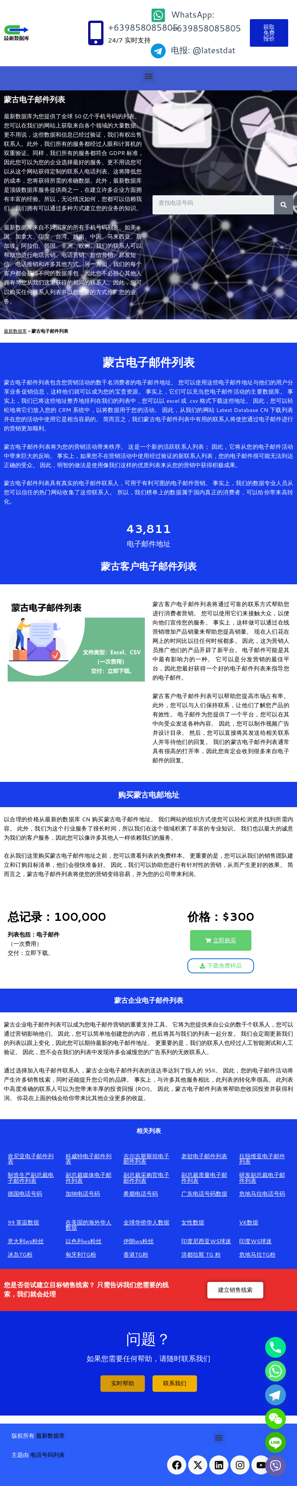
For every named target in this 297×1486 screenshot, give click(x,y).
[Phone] (275, 1347)
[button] (148, 76)
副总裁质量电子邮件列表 (204, 1178)
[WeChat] (275, 1418)
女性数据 (192, 1222)
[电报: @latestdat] (158, 51)
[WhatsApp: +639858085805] (158, 15)
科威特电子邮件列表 (89, 1159)
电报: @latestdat (203, 50)
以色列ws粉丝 (84, 1241)
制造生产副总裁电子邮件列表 (31, 1178)
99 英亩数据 (23, 1222)
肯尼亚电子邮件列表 (31, 1159)
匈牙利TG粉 (81, 1255)
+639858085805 (143, 27)
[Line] (275, 1442)
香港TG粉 (135, 1255)
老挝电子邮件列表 (204, 1156)
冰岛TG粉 (20, 1255)
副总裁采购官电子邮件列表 (146, 1178)
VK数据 (248, 1222)
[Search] (283, 204)
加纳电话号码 (83, 1194)
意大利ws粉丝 (26, 1241)
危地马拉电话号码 (262, 1194)
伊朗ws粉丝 (138, 1241)
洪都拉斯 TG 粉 (201, 1255)
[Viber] (275, 1466)
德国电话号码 (25, 1194)
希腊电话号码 (140, 1194)
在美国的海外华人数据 (89, 1225)
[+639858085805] (96, 33)
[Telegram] (275, 1395)
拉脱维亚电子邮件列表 (262, 1159)
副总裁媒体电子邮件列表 (89, 1178)
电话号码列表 (47, 1455)
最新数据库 (15, 330)
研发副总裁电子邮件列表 (262, 1178)
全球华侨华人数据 (146, 1222)
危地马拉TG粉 (257, 1255)
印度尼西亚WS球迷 (206, 1241)
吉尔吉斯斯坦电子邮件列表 (146, 1159)
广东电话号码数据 (204, 1194)
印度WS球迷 (255, 1241)
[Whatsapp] (275, 1371)
